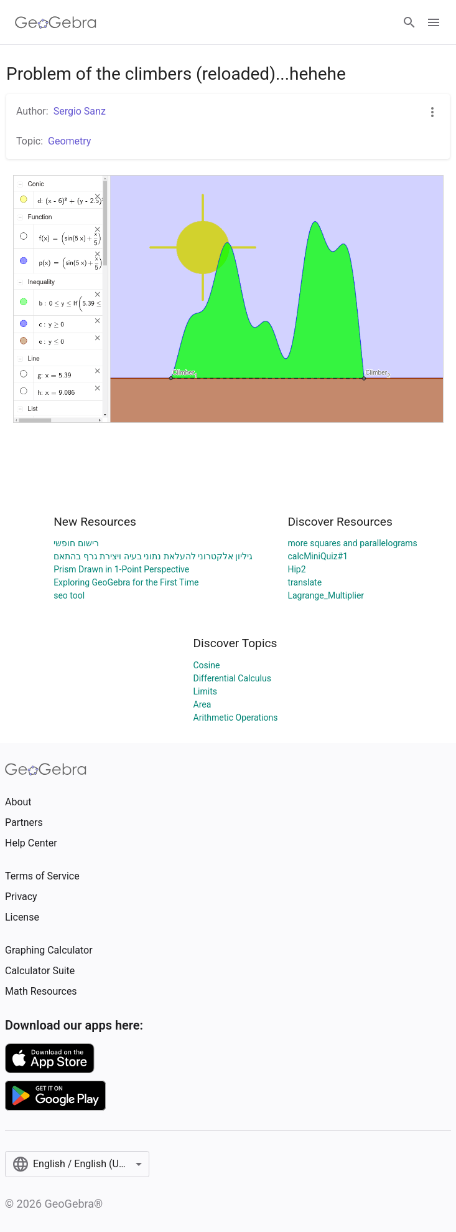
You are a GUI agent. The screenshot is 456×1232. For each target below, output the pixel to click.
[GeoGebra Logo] (55, 22)
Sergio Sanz (80, 111)
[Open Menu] (433, 22)
